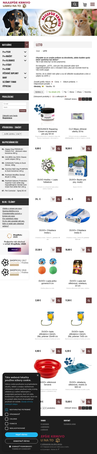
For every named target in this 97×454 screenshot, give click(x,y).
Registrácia (7, 118)
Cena (57, 82)
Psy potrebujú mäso (10, 219)
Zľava (79, 92)
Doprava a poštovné (40, 429)
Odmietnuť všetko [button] (21, 441)
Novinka (88, 92)
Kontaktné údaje (70, 424)
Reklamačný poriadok (41, 424)
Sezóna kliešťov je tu (10, 211)
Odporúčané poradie (42, 84)
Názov (48, 82)
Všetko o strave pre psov (12, 208)
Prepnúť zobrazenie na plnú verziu (48, 444)
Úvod (38, 51)
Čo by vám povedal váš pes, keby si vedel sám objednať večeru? (13, 223)
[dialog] (21, 412)
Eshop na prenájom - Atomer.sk (48, 449)
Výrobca (39, 92)
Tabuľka (49, 86)
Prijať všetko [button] (21, 435)
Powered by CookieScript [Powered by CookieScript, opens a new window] (21, 449)
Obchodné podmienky (41, 427)
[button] (21, 446)
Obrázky (37, 86)
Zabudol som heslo (10, 116)
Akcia (72, 92)
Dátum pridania (69, 82)
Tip (65, 92)
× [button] (38, 375)
